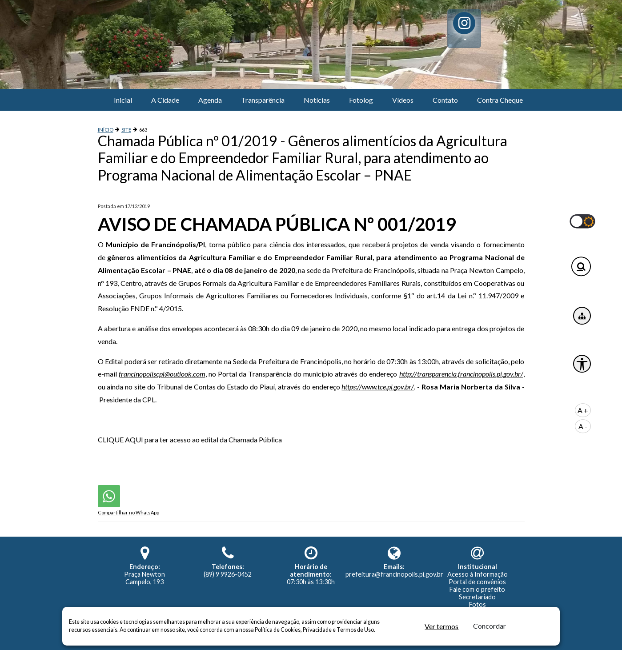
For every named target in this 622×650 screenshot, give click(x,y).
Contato (445, 100)
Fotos (477, 604)
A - (582, 426)
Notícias (317, 100)
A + (583, 410)
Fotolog (361, 100)
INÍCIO (105, 129)
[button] (464, 28)
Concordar (489, 626)
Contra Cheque (500, 100)
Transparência (263, 100)
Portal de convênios (477, 582)
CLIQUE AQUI (120, 439)
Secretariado (477, 597)
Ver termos (441, 626)
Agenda (210, 100)
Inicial (123, 100)
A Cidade (165, 100)
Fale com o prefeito (477, 589)
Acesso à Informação (477, 574)
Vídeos (402, 100)
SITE (126, 129)
